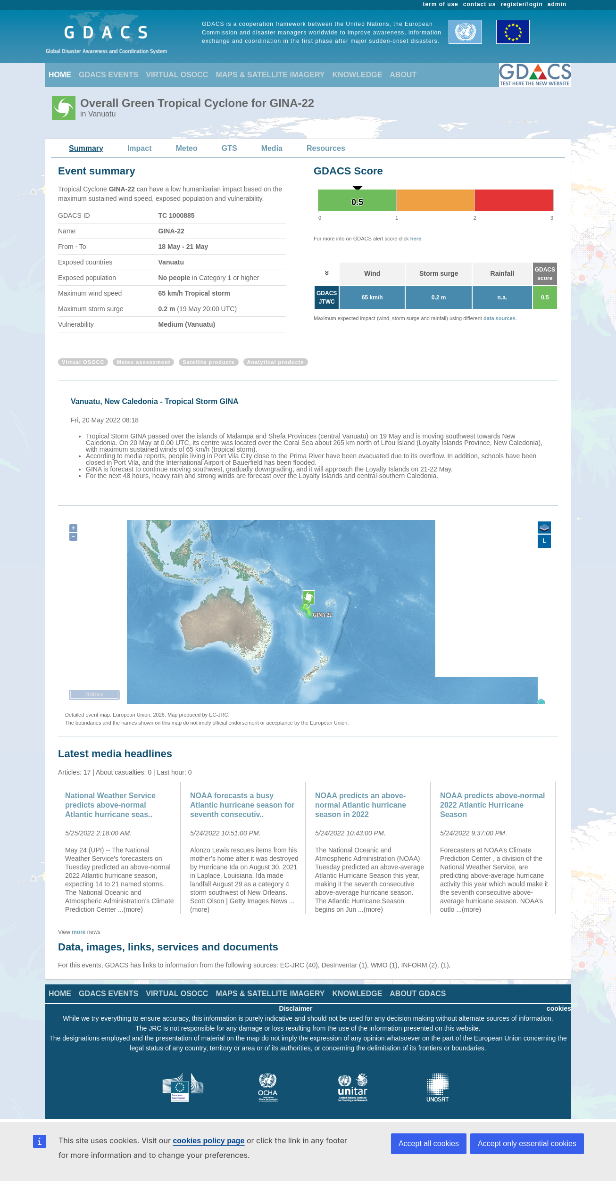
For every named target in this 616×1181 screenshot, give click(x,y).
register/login (521, 4)
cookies (559, 1008)
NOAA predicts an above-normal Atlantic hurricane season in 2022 (360, 805)
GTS (229, 148)
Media (272, 148)
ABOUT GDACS (418, 994)
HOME (60, 75)
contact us (479, 4)
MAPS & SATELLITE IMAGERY (270, 75)
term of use (440, 4)
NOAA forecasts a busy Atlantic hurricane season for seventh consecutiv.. (242, 805)
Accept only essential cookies (527, 1144)
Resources (326, 148)
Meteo (187, 148)
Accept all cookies (429, 1144)
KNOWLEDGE (358, 75)
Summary (86, 148)
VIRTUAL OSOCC (177, 75)
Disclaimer (296, 1008)
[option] (310, 437)
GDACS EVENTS (108, 75)
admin (557, 4)
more (78, 932)
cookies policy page (208, 1141)
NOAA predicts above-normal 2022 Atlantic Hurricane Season (492, 805)
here (415, 238)
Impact (139, 148)
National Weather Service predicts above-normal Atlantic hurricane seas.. (110, 805)
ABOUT (403, 75)
